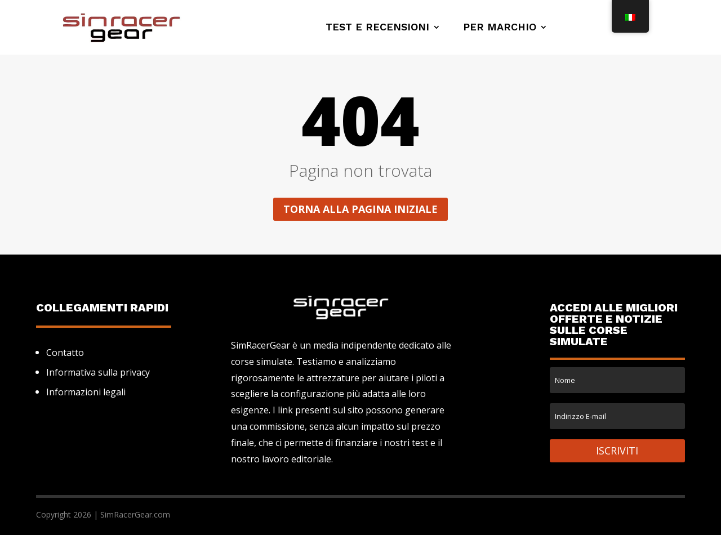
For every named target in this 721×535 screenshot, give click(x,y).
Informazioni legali (86, 392)
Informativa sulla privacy (98, 372)
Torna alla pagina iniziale (360, 209)
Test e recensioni (377, 28)
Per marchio (499, 28)
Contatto (65, 352)
